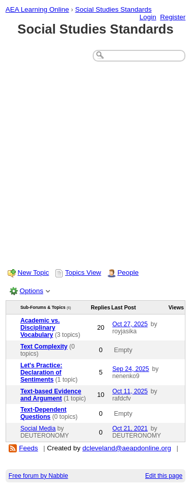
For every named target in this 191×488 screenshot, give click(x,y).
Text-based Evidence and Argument (50, 395)
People (128, 272)
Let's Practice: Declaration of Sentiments (41, 372)
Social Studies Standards (113, 9)
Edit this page (163, 475)
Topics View (83, 272)
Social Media (38, 428)
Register (172, 17)
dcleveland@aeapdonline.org (127, 448)
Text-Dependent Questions (43, 413)
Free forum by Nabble (38, 475)
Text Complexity (44, 346)
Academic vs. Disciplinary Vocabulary (40, 327)
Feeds (28, 448)
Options (31, 291)
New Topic (33, 272)
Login (148, 17)
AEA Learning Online (37, 9)
